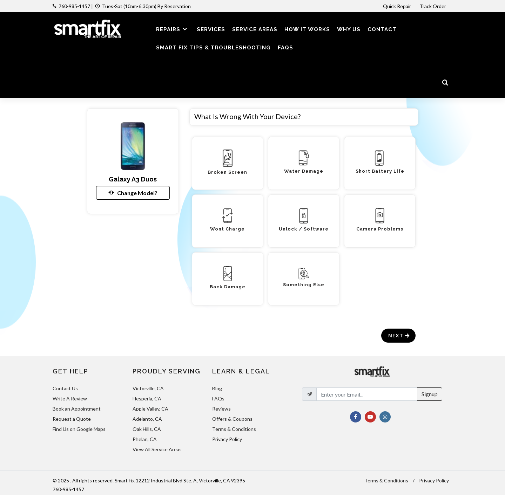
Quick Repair (397, 6)
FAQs (218, 398)
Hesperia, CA (147, 398)
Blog (217, 388)
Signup (430, 394)
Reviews (221, 409)
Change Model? (132, 192)
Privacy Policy (227, 439)
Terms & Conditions (234, 429)
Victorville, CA (148, 388)
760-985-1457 (74, 6)
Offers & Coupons (232, 419)
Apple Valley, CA (150, 409)
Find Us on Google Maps (79, 429)
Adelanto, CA (147, 419)
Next (399, 335)
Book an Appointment (77, 409)
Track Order (433, 6)
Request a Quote (72, 419)
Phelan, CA (145, 439)
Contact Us (65, 388)
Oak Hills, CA (147, 429)
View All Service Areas (157, 449)
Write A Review (70, 398)
